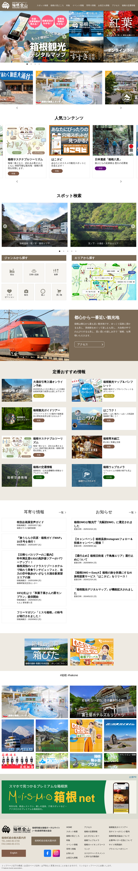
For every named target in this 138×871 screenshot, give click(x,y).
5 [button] (76, 252)
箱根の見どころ (57, 5)
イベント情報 (78, 5)
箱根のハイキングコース (94, 844)
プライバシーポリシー (118, 849)
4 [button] (40, 64)
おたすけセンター (91, 836)
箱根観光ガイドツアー (118, 827)
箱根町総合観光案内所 (45, 840)
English (13, 853)
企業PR (132, 777)
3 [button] (35, 64)
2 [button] (31, 64)
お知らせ (70, 853)
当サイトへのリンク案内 (119, 831)
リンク (87, 849)
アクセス (116, 5)
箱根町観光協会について (119, 836)
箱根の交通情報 (128, 5)
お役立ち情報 (103, 5)
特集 (68, 5)
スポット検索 (42, 5)
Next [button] (64, 37)
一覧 (61, 512)
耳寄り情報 (91, 5)
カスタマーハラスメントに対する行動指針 (94, 855)
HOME (69, 827)
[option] (34, 37)
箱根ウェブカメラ (91, 840)
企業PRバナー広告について (120, 840)
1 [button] (27, 64)
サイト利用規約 (115, 844)
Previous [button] (5, 37)
